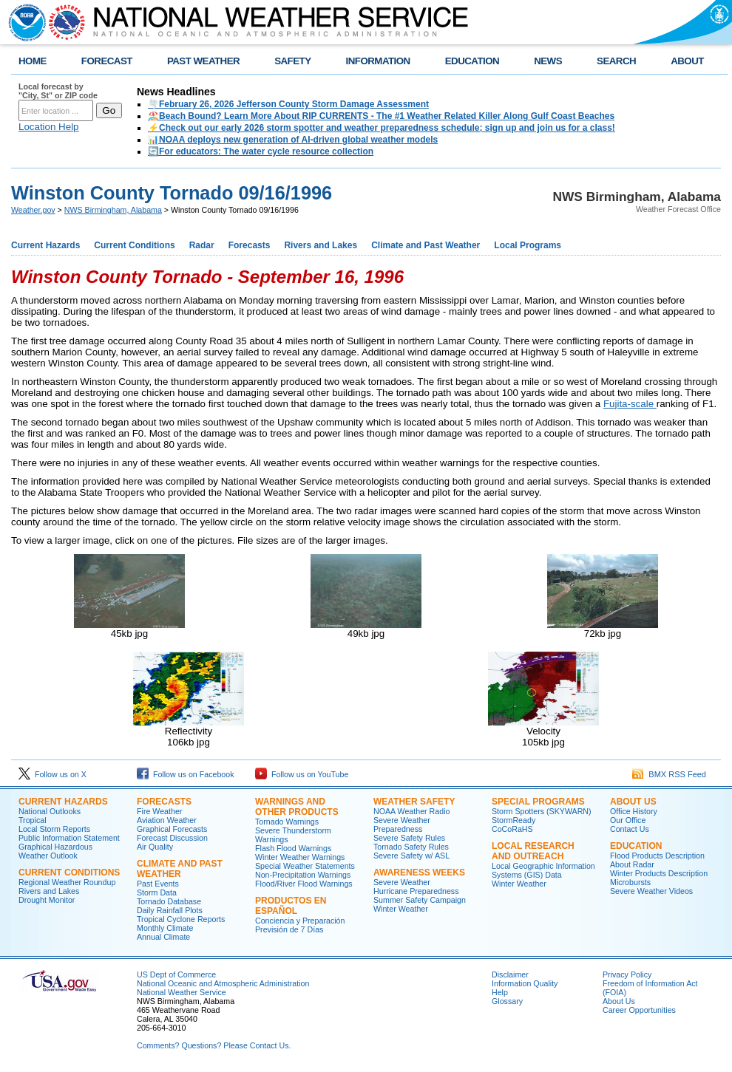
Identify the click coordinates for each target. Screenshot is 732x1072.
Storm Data (157, 892)
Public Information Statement (69, 837)
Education (636, 846)
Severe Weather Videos (651, 891)
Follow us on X (52, 774)
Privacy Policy (627, 974)
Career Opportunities (639, 1010)
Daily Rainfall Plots (170, 910)
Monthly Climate (165, 928)
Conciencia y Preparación (300, 920)
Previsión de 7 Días (289, 929)
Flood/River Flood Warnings (304, 883)
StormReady (513, 820)
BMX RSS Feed (669, 774)
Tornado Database (169, 901)
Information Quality (525, 983)
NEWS (548, 60)
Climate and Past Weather (425, 245)
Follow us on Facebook (185, 774)
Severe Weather (401, 882)
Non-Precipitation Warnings (302, 874)
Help (500, 992)
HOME (32, 60)
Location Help (48, 126)
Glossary (507, 1001)
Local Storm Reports (54, 829)
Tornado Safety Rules (411, 846)
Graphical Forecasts (172, 829)
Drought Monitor (46, 899)
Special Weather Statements (305, 865)
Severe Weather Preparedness (401, 824)
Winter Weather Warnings (300, 857)
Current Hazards (45, 245)
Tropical (32, 820)
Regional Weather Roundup (66, 882)
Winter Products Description (659, 873)
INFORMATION (378, 60)
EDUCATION (472, 60)
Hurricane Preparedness (416, 891)
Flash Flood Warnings (293, 848)
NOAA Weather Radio (411, 811)
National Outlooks (49, 811)
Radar (201, 245)
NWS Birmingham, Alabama (113, 209)
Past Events (158, 883)
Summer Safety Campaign (419, 899)
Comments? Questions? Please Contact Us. (214, 1045)
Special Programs (538, 801)
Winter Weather (400, 908)
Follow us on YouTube (301, 774)
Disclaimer (510, 974)
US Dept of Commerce (176, 974)
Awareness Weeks (419, 872)
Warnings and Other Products (297, 806)
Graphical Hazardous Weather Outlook (55, 851)
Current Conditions (134, 245)
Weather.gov (33, 209)
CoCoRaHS (512, 829)
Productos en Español (290, 905)
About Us (633, 801)
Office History (633, 811)
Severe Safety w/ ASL (411, 855)
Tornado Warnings (287, 821)
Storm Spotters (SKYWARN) (542, 811)
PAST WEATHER (203, 60)
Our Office (627, 820)
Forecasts (249, 245)
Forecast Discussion (172, 837)
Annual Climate (163, 936)
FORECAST (106, 60)
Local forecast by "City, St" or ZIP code (58, 91)
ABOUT (687, 60)
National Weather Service (181, 992)
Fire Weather (159, 811)
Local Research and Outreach (533, 851)
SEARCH (616, 60)
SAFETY (292, 60)
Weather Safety (414, 801)
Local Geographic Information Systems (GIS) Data (543, 870)
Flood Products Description (657, 855)
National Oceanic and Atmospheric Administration (223, 983)
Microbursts (630, 882)
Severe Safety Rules (409, 837)
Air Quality (155, 846)
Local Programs (527, 245)
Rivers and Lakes (320, 245)
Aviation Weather (167, 820)
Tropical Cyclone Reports (181, 919)
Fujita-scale (630, 403)
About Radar (632, 864)
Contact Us (629, 829)
